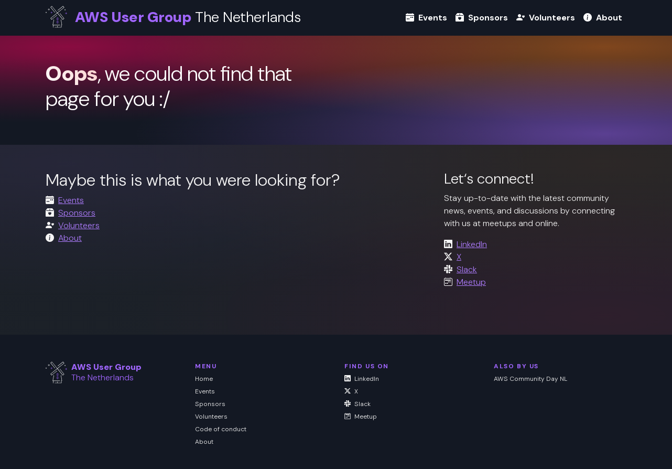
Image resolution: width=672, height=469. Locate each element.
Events (426, 17)
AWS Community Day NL (530, 379)
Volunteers (545, 17)
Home (204, 379)
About (602, 17)
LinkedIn (472, 244)
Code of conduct (220, 429)
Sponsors (482, 17)
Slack (467, 269)
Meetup (471, 281)
